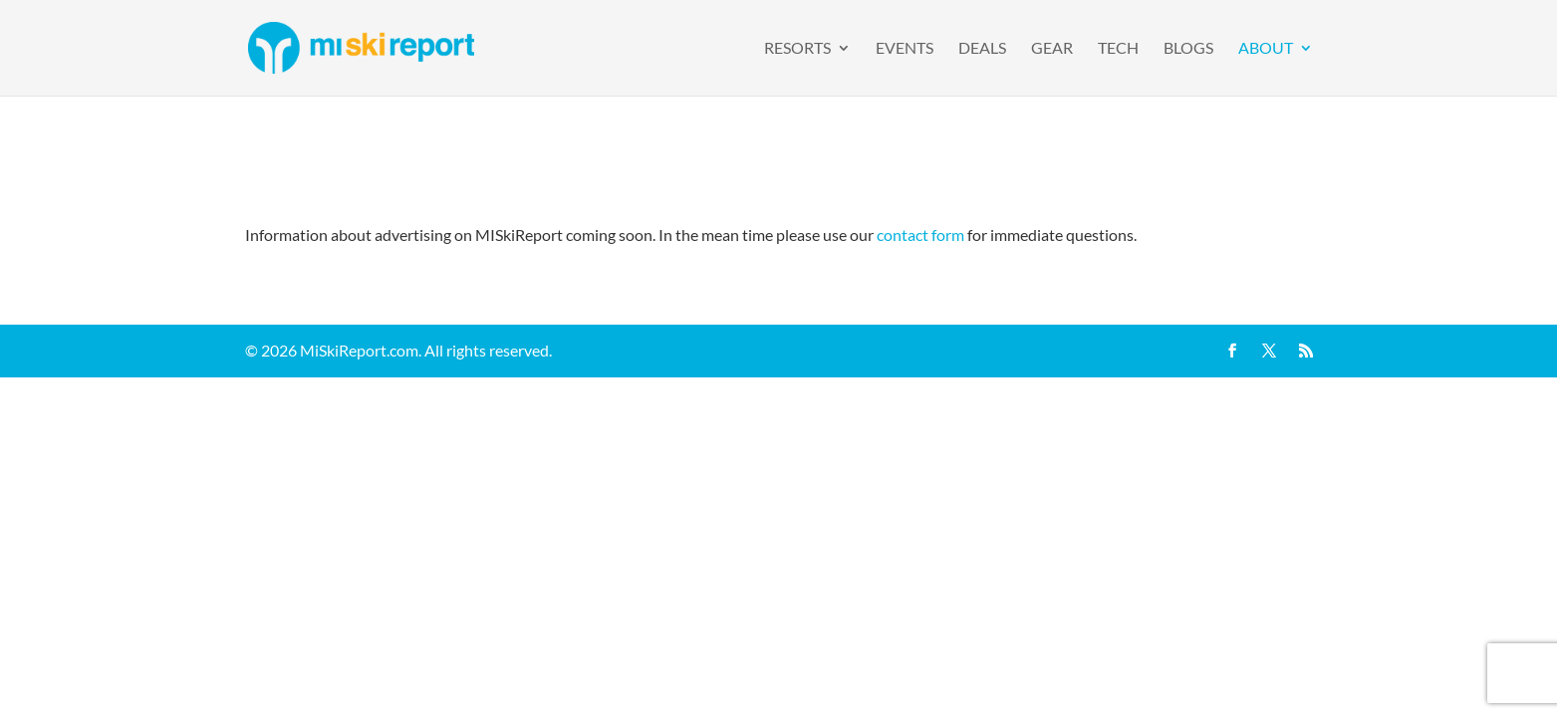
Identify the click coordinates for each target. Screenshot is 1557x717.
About (1265, 49)
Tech (1118, 49)
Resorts (797, 49)
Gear (1052, 49)
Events (904, 49)
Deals (982, 49)
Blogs (1188, 49)
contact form (920, 234)
